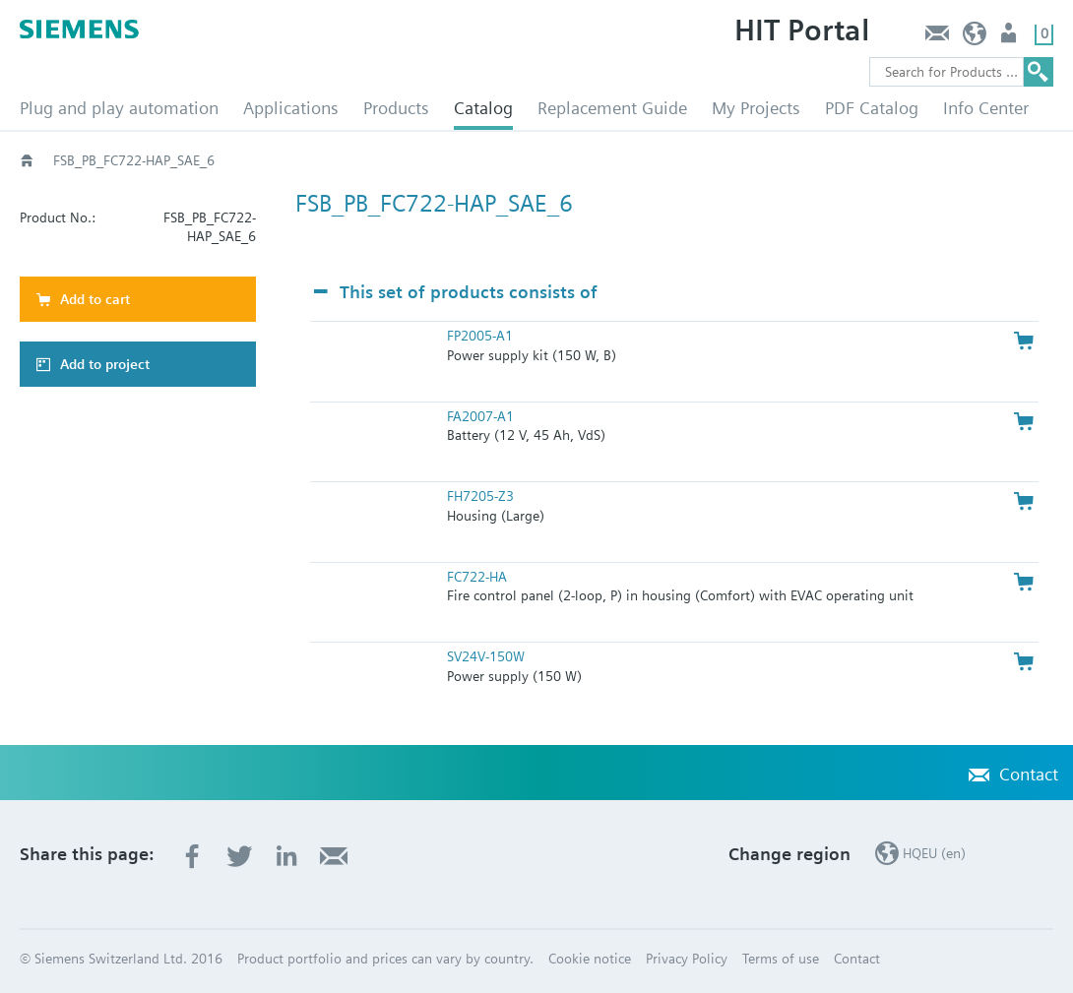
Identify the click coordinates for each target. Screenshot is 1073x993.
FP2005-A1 (480, 335)
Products (396, 107)
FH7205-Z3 (480, 496)
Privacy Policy (686, 958)
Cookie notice (589, 958)
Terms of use (780, 958)
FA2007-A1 (480, 416)
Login (1010, 37)
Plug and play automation (119, 107)
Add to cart (95, 299)
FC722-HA (477, 577)
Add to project (105, 364)
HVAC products (98, 160)
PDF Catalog (871, 107)
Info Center (986, 107)
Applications (291, 107)
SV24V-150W (486, 656)
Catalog (483, 107)
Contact (936, 37)
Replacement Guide (612, 107)
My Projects (756, 107)
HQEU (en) (975, 37)
